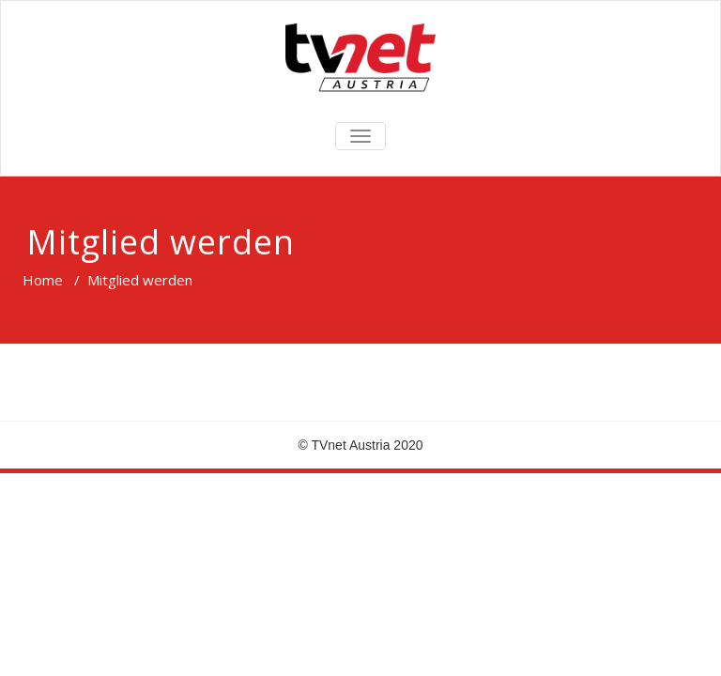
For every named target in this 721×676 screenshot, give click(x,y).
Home (43, 279)
